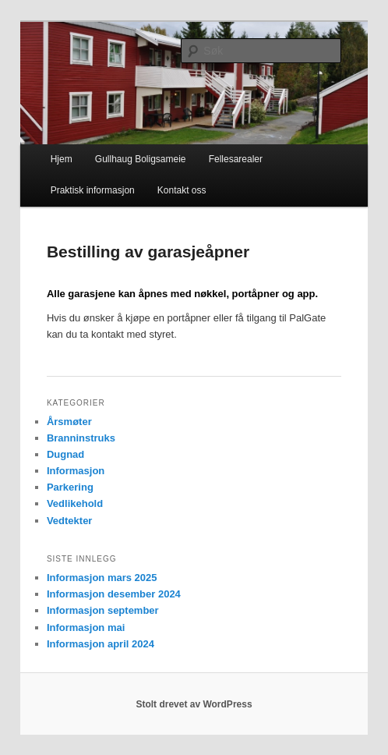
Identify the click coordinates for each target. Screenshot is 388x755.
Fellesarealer (236, 159)
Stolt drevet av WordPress (194, 704)
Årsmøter (69, 421)
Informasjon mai (86, 627)
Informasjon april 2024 (100, 644)
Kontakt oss (181, 190)
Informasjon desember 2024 (114, 594)
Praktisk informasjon (93, 190)
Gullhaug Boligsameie (140, 159)
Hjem (61, 159)
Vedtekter (70, 520)
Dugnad (65, 454)
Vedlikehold (75, 503)
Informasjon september (103, 610)
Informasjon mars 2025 (102, 577)
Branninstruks (81, 438)
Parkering (70, 487)
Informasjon (75, 471)
